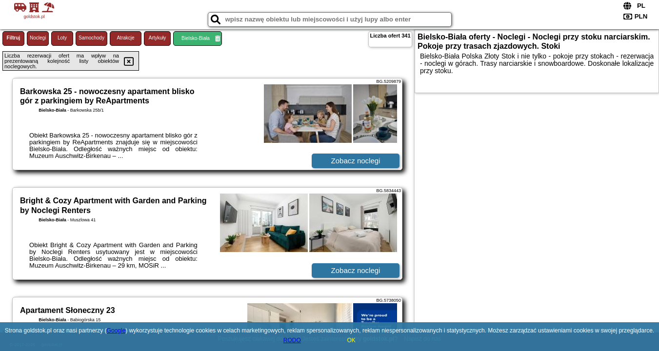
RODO (292, 340)
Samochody (91, 37)
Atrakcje (125, 37)
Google (116, 330)
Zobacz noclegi (355, 160)
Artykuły (157, 37)
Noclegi (38, 37)
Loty (62, 37)
